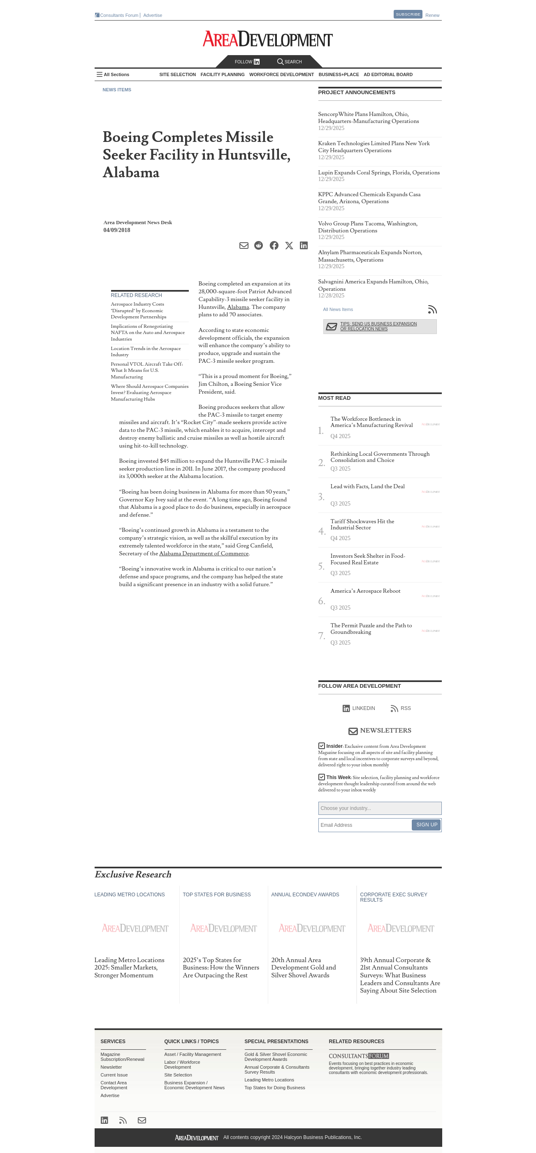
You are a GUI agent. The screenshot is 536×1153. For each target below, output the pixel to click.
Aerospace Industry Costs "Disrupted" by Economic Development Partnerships (139, 310)
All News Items (338, 309)
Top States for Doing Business (275, 1087)
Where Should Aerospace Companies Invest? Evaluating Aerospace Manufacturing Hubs (150, 392)
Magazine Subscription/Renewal (122, 1057)
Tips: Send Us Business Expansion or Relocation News (379, 326)
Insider (378, 755)
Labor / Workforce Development (182, 1064)
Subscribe (408, 14)
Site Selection (178, 1074)
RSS (401, 708)
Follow (247, 61)
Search (289, 61)
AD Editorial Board (388, 74)
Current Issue (114, 1074)
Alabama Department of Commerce (203, 553)
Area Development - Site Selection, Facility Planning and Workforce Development (268, 38)
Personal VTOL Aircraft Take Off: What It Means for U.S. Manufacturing (147, 370)
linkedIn (359, 708)
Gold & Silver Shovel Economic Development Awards (276, 1057)
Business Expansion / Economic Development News (195, 1085)
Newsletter (111, 1067)
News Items (117, 89)
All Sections (117, 74)
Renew (432, 15)
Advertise (153, 15)
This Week (379, 784)
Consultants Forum (119, 15)
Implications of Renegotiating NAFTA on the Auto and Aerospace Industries (148, 332)
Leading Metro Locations (269, 1079)
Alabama (238, 307)
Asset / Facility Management (193, 1054)
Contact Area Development (114, 1085)
